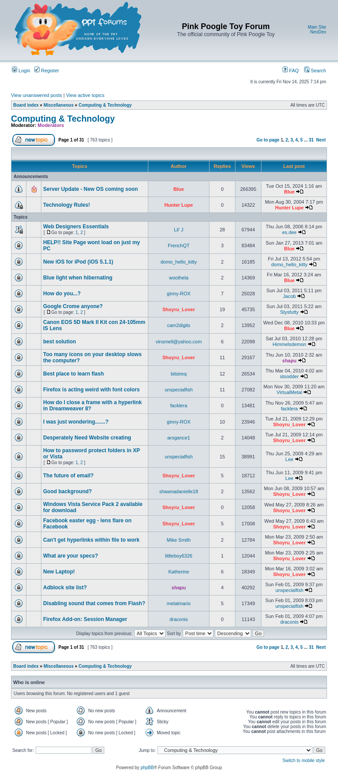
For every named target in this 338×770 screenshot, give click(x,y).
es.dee (289, 232)
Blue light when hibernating (77, 278)
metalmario (179, 603)
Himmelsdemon (289, 344)
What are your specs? (70, 556)
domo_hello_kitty (179, 261)
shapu (289, 360)
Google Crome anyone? (73, 306)
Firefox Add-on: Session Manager (85, 619)
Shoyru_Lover (178, 309)
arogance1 (178, 437)
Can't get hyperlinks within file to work (91, 540)
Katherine (178, 571)
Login (21, 70)
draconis (178, 619)
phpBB (147, 767)
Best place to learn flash (73, 374)
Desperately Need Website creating (87, 438)
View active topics (85, 95)
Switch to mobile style (304, 760)
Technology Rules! (66, 205)
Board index (26, 105)
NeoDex (318, 32)
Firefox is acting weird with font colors (91, 390)
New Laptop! (59, 572)
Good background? (67, 491)
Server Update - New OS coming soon (90, 189)
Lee (289, 459)
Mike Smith (179, 540)
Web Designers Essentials (76, 226)
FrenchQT (179, 245)
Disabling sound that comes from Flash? (94, 603)
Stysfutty (289, 312)
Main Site (317, 27)
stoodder (289, 376)
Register (46, 70)
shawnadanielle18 (178, 491)
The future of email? (68, 475)
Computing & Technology (105, 105)
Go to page (268, 140)
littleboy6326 (178, 555)
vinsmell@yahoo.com (179, 341)
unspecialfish (179, 389)
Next (321, 140)
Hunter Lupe (179, 205)
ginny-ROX (179, 293)
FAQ (291, 70)
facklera (178, 405)
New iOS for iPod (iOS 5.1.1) (78, 262)
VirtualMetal (289, 392)
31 (311, 140)
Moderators (51, 125)
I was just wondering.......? (76, 422)
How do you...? (62, 293)
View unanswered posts (36, 95)
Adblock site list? (65, 587)
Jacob (289, 296)
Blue (178, 189)
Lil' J (179, 229)
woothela (178, 277)
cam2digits (179, 325)
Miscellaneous (58, 105)
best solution (59, 342)
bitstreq (179, 373)
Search (315, 70)
